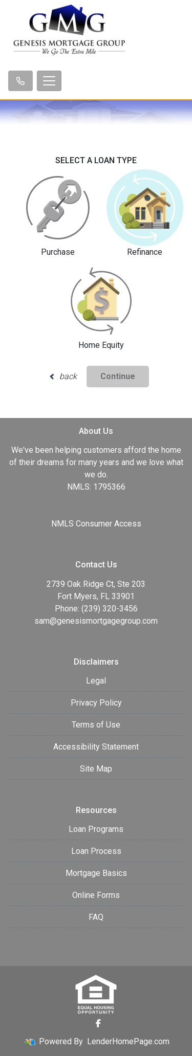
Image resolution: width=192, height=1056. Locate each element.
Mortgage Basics (96, 873)
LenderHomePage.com (128, 1041)
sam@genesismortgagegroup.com (96, 621)
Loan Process (96, 851)
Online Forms (96, 895)
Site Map (96, 769)
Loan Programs (96, 829)
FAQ (96, 917)
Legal (96, 681)
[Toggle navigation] (49, 81)
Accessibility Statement (96, 747)
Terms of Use (96, 725)
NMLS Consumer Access (96, 524)
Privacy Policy (96, 703)
